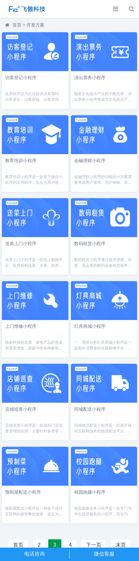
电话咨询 (34, 554)
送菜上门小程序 (20, 243)
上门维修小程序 (20, 326)
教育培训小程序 (20, 160)
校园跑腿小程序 (89, 492)
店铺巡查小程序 (20, 409)
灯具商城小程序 (89, 326)
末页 (121, 545)
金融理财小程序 (89, 160)
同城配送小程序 (89, 409)
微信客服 (104, 554)
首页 (16, 24)
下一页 (93, 545)
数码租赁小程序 (89, 243)
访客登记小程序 (20, 77)
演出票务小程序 (89, 77)
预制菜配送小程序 (23, 492)
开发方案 (35, 24)
